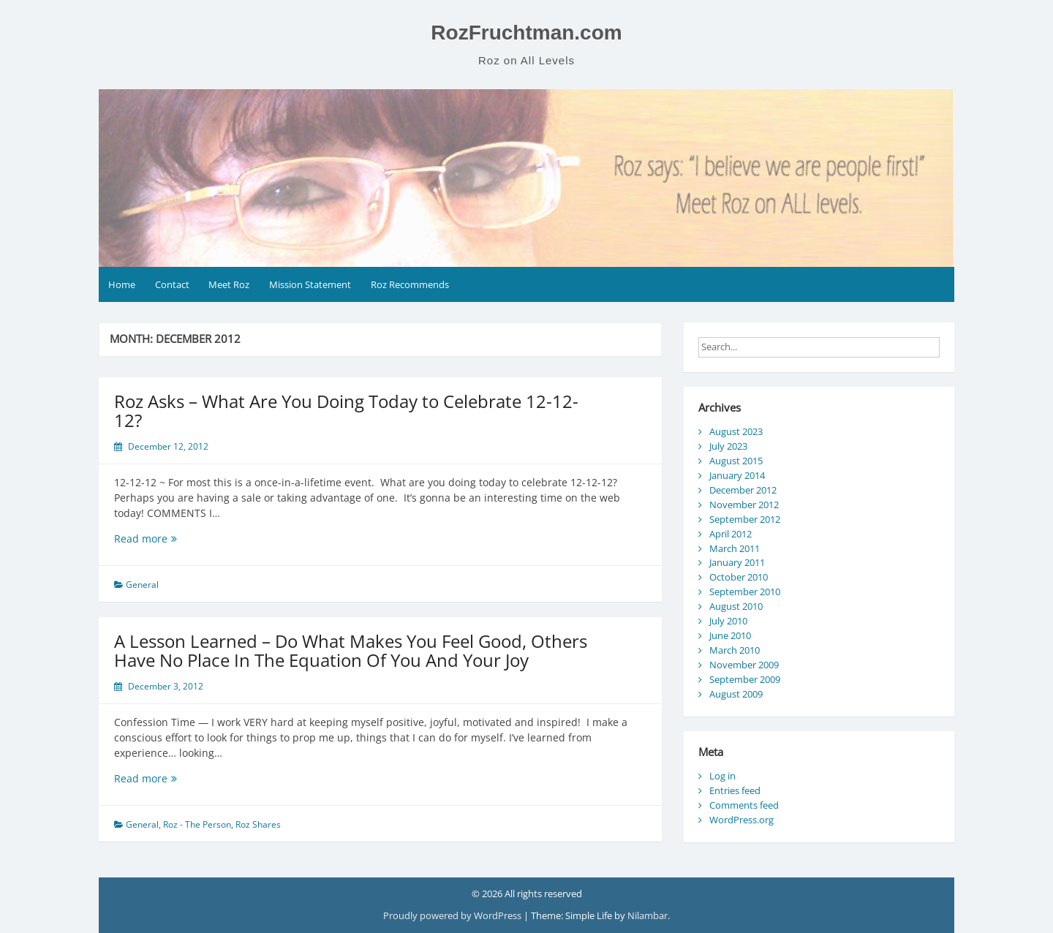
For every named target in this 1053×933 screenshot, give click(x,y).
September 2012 (744, 519)
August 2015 (736, 460)
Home (121, 284)
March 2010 (734, 650)
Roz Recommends (410, 284)
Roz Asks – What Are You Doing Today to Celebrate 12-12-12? (346, 410)
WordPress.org (741, 819)
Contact (172, 284)
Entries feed (734, 790)
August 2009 (736, 693)
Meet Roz (228, 284)
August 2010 (736, 606)
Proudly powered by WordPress (453, 915)
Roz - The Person (197, 824)
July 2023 (728, 446)
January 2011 (737, 562)
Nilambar (647, 915)
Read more (164, 538)
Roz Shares (258, 824)
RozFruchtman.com (526, 32)
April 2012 (730, 533)
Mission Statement (310, 284)
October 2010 (738, 576)
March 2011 (734, 548)
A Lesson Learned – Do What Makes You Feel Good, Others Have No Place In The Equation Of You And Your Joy (350, 650)
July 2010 (728, 620)
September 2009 (744, 679)
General (142, 584)
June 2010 (730, 635)
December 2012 (743, 489)
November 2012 (744, 504)
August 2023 (736, 431)
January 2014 (737, 475)
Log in (722, 775)
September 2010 (744, 591)
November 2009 (744, 664)
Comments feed (744, 805)
